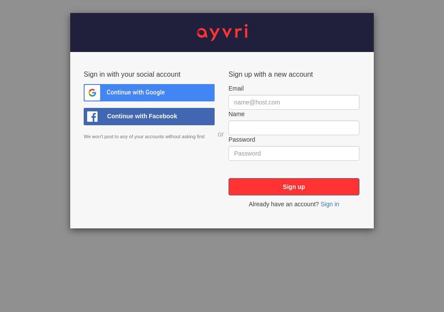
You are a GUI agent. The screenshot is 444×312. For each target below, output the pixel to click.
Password (242, 139)
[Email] (294, 102)
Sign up (294, 186)
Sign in (329, 204)
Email (236, 88)
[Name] (294, 127)
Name (237, 113)
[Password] (294, 153)
